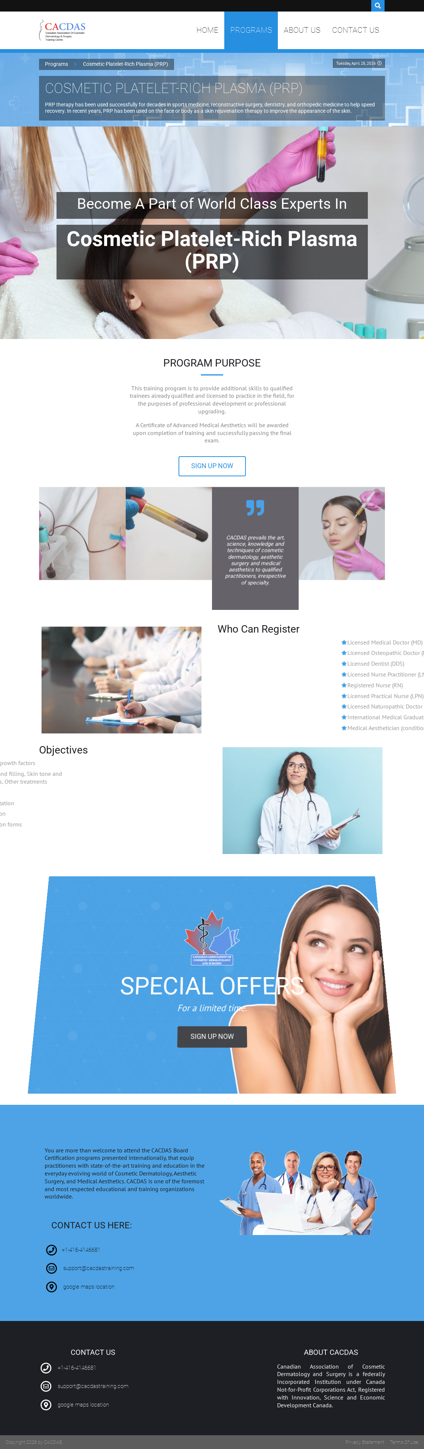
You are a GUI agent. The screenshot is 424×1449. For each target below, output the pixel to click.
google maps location (89, 1286)
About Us (302, 30)
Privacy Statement (365, 1442)
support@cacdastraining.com (98, 1268)
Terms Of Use (404, 1442)
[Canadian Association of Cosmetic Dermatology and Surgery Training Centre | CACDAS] (62, 30)
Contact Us (355, 30)
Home (207, 30)
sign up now (212, 466)
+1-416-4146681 (81, 1250)
